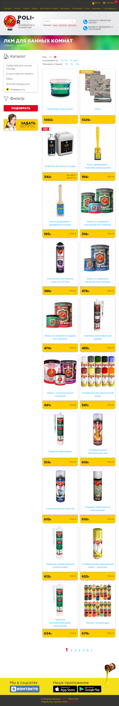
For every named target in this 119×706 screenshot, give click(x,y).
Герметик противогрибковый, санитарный (60, 623)
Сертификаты (110, 8)
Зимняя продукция (18, 84)
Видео (35, 8)
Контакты (96, 8)
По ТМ (64, 60)
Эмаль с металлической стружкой (60, 394)
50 (72, 64)
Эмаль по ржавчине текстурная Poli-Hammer (97, 223)
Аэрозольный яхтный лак (60, 509)
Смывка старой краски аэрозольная (97, 508)
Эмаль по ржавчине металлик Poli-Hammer (97, 280)
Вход (97, 3)
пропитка (63, 25)
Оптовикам (77, 8)
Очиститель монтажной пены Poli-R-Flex (60, 280)
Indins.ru (73, 702)
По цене (74, 60)
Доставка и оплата (49, 8)
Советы (26, 8)
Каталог (8, 8)
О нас (87, 8)
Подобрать (20, 108)
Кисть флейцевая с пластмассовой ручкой (97, 166)
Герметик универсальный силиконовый (60, 565)
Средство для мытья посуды (19, 67)
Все (77, 64)
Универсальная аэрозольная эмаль (98, 394)
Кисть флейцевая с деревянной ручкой (60, 223)
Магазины (65, 8)
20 (66, 64)
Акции (17, 8)
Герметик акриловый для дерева (98, 337)
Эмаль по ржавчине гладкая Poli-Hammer (60, 337)
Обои (9, 78)
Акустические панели (19, 73)
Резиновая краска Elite (60, 109)
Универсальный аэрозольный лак (97, 451)
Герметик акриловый (60, 452)
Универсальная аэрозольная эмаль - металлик (98, 565)
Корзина (110, 3)
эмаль (55, 25)
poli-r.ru (64, 699)
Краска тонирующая (97, 623)
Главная (8, 45)
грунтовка (72, 25)
